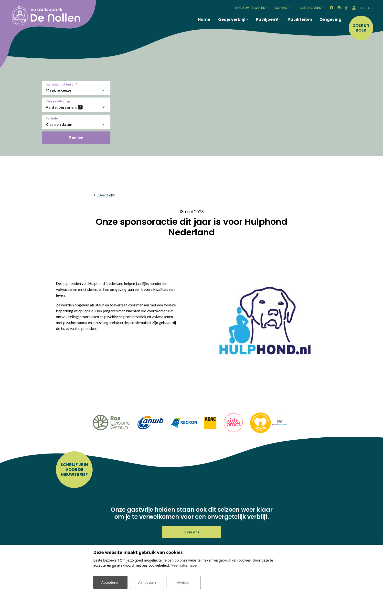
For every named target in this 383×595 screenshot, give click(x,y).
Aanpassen (147, 582)
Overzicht (106, 195)
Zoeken (76, 137)
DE (370, 8)
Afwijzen (183, 582)
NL (363, 8)
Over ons (191, 532)
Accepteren (110, 582)
